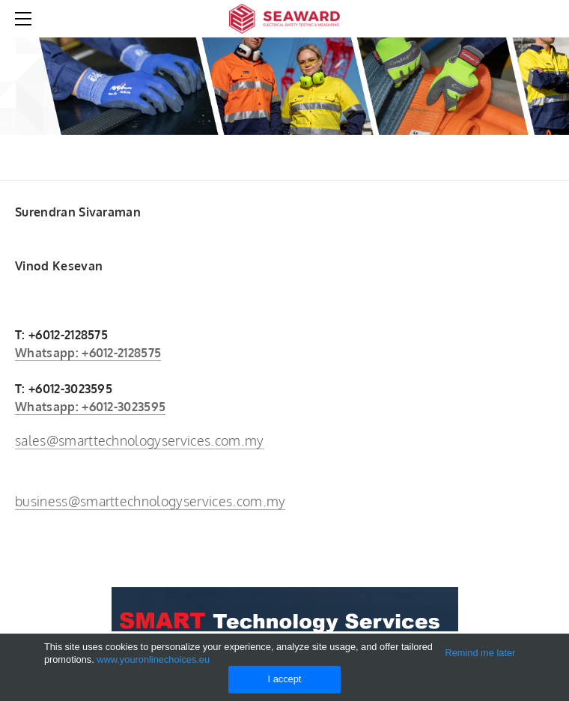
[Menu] (26, 19)
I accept (285, 679)
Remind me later (480, 652)
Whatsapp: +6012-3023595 (90, 406)
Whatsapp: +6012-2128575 (88, 352)
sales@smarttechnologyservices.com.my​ (139, 440)
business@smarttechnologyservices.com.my (150, 501)
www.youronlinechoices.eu (153, 659)
